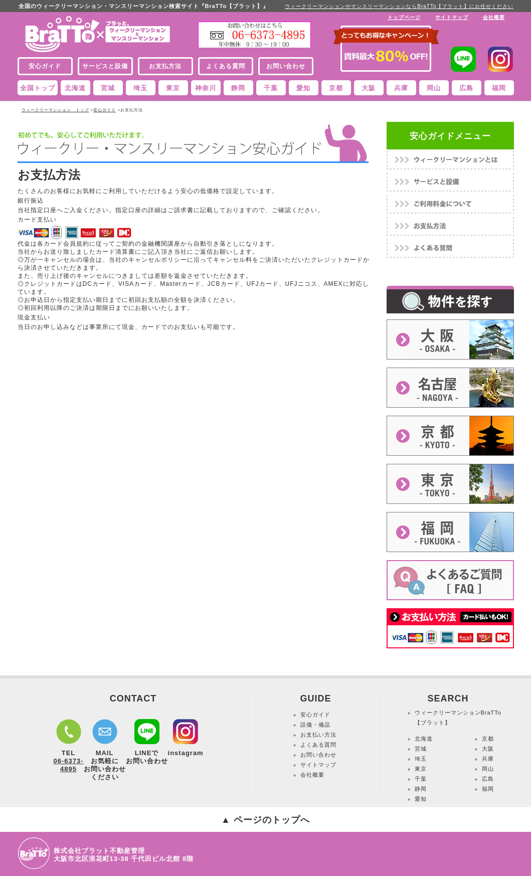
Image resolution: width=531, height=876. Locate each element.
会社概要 (494, 17)
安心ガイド (104, 110)
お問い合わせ (318, 755)
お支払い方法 (318, 735)
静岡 (238, 88)
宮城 (108, 88)
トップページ (404, 17)
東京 (173, 88)
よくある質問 (318, 745)
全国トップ (37, 88)
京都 (336, 88)
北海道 (75, 88)
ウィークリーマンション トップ (55, 110)
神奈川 (205, 88)
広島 (466, 88)
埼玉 (140, 88)
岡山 (434, 88)
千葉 (271, 88)
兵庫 (401, 88)
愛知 (303, 88)
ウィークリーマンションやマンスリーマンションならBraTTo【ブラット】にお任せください (399, 6)
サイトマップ (451, 17)
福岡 (499, 88)
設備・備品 (315, 725)
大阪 (369, 88)
